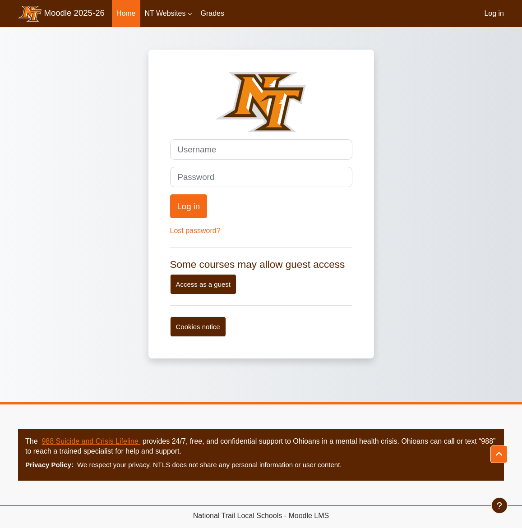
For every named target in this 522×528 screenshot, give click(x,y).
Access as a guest (203, 284)
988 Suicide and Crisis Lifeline (91, 441)
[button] (499, 454)
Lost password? (195, 230)
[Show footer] (499, 505)
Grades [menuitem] (212, 13)
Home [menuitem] (126, 13)
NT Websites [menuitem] (165, 13)
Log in (494, 13)
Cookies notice (198, 327)
